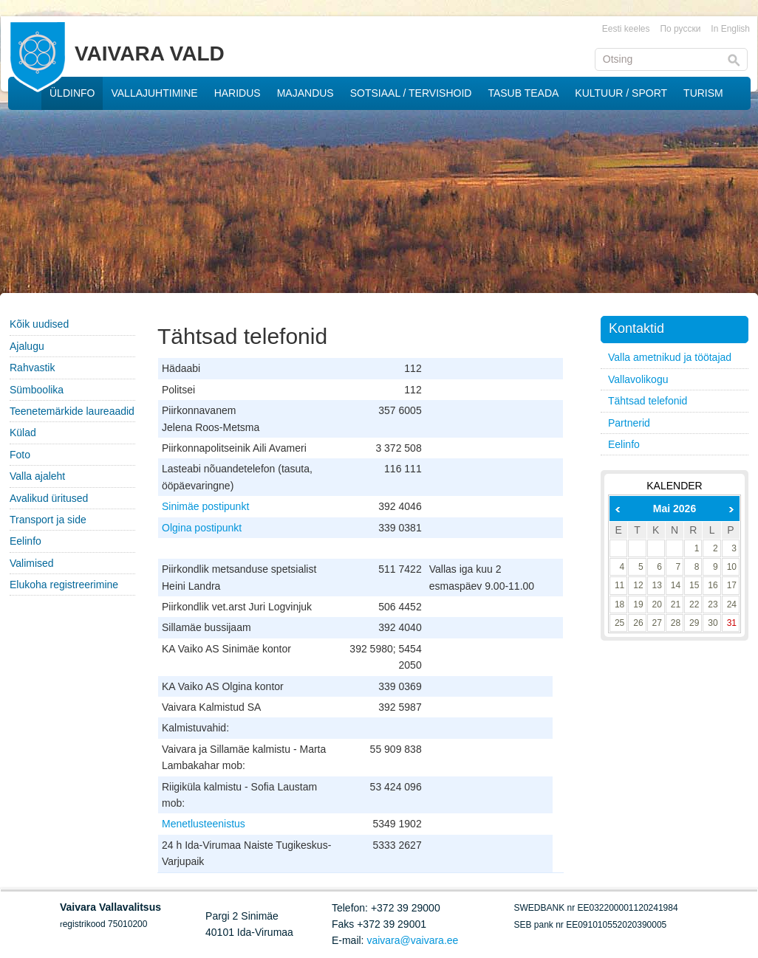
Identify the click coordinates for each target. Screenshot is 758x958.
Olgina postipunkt (202, 528)
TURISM (703, 93)
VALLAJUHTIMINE (154, 93)
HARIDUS (237, 93)
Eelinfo (25, 541)
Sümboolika (37, 390)
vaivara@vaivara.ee (412, 940)
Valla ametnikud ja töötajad (669, 357)
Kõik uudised (39, 324)
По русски (680, 29)
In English (730, 29)
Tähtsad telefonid (647, 401)
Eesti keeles (626, 29)
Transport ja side (48, 519)
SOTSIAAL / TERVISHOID (411, 93)
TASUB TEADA (523, 93)
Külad (23, 432)
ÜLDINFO (72, 93)
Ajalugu (27, 346)
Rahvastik (32, 367)
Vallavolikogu (638, 379)
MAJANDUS (305, 93)
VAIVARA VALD (150, 53)
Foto (20, 455)
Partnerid (629, 423)
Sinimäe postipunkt (205, 506)
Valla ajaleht (37, 476)
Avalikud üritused (49, 498)
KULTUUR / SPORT (621, 93)
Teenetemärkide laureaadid (72, 411)
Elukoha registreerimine (64, 584)
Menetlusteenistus (203, 824)
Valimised (32, 563)
